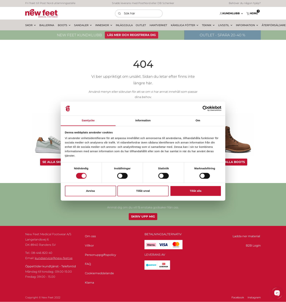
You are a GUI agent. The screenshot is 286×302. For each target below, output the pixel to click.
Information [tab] (143, 120)
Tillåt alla (196, 191)
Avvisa (90, 191)
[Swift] (41, 13)
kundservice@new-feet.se (54, 258)
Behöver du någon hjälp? (245, 3)
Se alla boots (232, 162)
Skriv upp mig (143, 216)
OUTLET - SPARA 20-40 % (222, 36)
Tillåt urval (143, 191)
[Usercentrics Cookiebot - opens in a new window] (205, 108)
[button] (231, 13)
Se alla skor (53, 162)
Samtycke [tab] (88, 120)
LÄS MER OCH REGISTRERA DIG (131, 35)
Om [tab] (197, 120)
